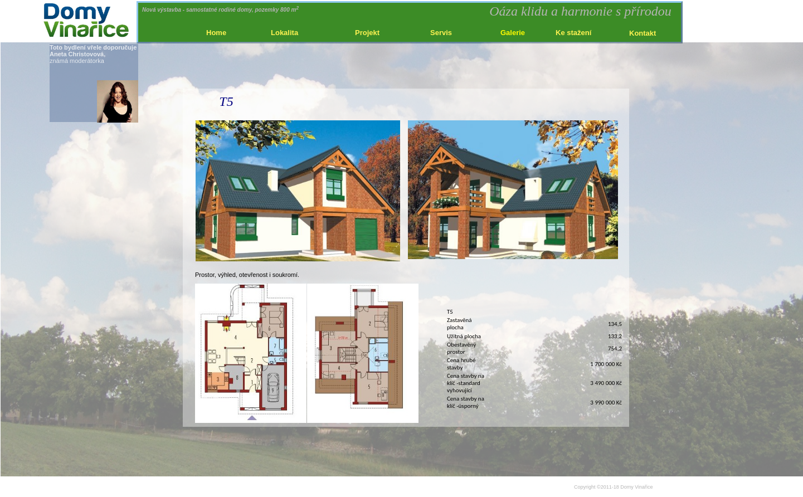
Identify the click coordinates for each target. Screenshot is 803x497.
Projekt (367, 32)
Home (216, 32)
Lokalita (284, 32)
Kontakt (642, 33)
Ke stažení (573, 32)
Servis (441, 32)
